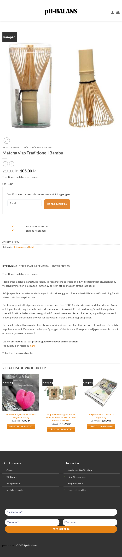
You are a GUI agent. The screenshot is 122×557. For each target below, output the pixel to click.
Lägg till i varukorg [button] (20, 426)
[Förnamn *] (32, 522)
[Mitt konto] (112, 12)
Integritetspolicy (75, 483)
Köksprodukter (42, 147)
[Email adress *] (61, 512)
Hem (5, 147)
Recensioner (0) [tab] (61, 266)
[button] (4, 12)
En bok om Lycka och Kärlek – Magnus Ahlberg (21, 416)
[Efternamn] (90, 522)
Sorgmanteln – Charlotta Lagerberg (101, 416)
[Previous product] (11, 163)
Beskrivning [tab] (9, 266)
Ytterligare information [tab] (34, 266)
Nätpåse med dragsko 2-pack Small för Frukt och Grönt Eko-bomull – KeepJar (61, 417)
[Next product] (5, 163)
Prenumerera (57, 204)
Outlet (31, 247)
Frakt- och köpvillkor (77, 490)
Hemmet (16, 147)
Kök (26, 147)
